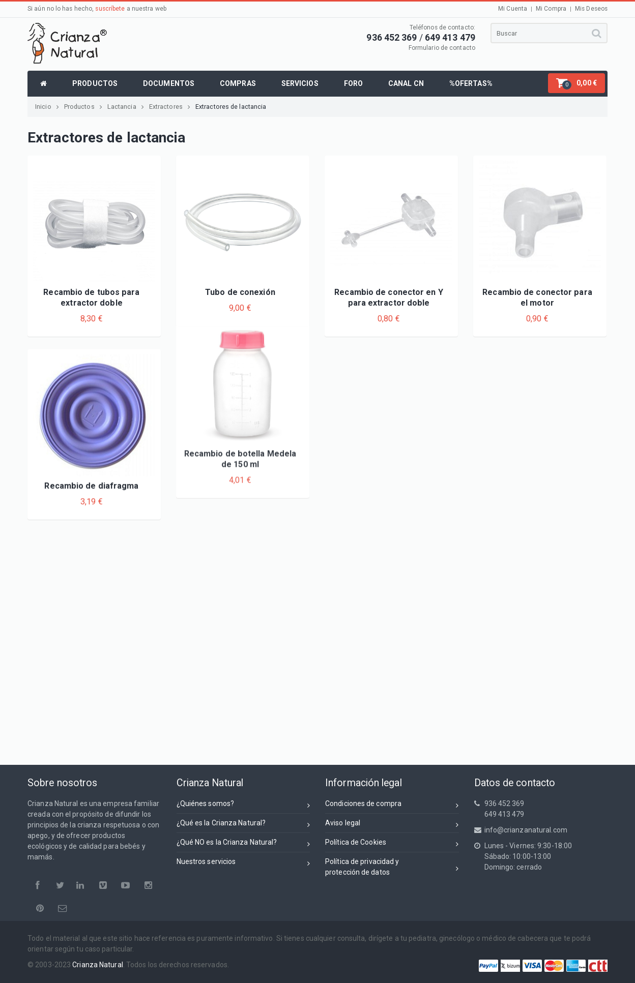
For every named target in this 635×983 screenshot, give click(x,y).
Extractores (169, 106)
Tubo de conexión (240, 292)
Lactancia (125, 106)
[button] (576, 83)
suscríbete (110, 8)
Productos (83, 106)
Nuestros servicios (243, 863)
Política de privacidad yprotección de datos (392, 866)
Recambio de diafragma (91, 437)
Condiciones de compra (392, 805)
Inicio (47, 106)
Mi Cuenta (512, 8)
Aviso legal (392, 824)
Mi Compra (551, 8)
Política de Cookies (392, 844)
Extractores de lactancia (230, 106)
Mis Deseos (591, 8)
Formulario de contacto (442, 47)
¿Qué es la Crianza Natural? (243, 824)
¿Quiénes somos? (243, 805)
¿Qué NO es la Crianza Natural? (243, 844)
